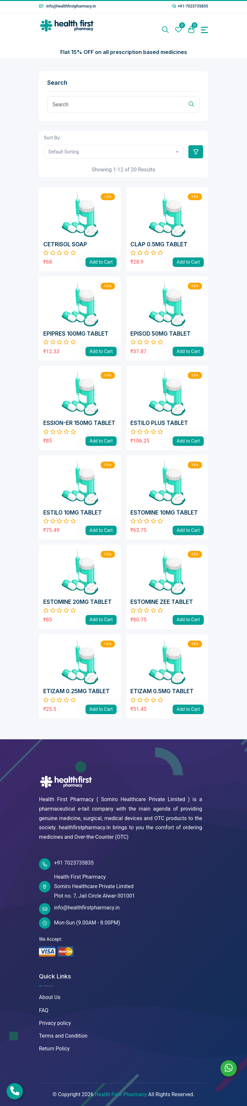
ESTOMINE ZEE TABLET (161, 602)
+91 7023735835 (66, 864)
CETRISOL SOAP (65, 244)
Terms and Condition (63, 1036)
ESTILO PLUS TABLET (159, 423)
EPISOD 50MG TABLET (160, 333)
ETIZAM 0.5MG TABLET (162, 691)
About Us (49, 997)
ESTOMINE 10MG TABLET (164, 512)
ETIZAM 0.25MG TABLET (76, 691)
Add (101, 262)
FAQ (43, 1010)
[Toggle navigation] (204, 30)
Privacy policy (55, 1023)
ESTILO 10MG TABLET (72, 512)
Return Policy (54, 1048)
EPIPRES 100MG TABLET (75, 333)
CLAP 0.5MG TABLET (158, 244)
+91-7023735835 (190, 6)
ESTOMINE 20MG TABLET (77, 602)
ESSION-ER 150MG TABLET (79, 423)
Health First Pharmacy (121, 1094)
